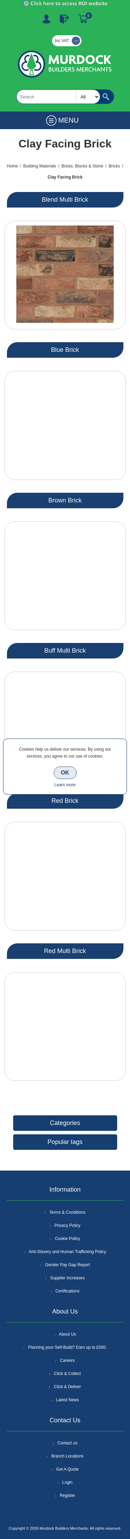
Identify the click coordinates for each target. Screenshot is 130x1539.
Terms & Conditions (67, 1212)
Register (46, 19)
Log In (64, 19)
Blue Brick (65, 349)
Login (67, 1482)
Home (12, 166)
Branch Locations (67, 1456)
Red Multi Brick (65, 951)
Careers (67, 1360)
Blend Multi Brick (65, 199)
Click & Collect (67, 1373)
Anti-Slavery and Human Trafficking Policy (67, 1251)
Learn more (65, 784)
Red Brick (64, 800)
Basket (83, 19)
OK (65, 773)
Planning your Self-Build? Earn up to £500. (67, 1347)
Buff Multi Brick (65, 650)
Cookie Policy (67, 1238)
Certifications (67, 1291)
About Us (67, 1334)
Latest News (67, 1399)
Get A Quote (67, 1469)
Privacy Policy (67, 1225)
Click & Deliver (67, 1386)
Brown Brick (64, 500)
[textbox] (58, 97)
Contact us (67, 1443)
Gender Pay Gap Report (67, 1264)
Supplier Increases (67, 1278)
